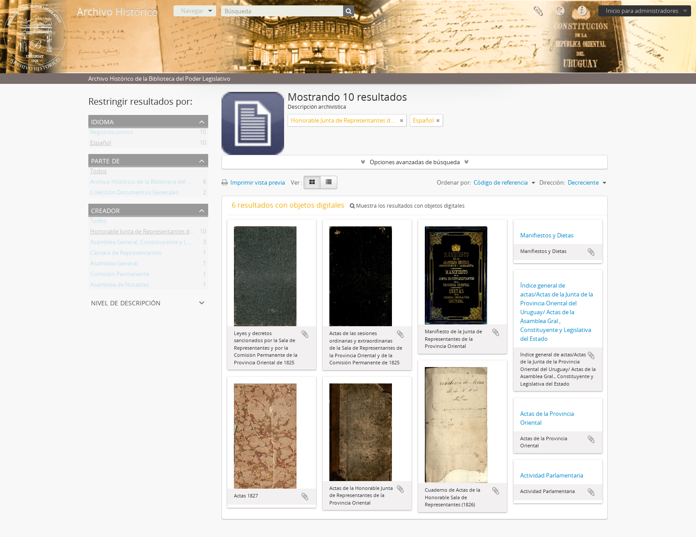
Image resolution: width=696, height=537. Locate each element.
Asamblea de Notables (119, 286)
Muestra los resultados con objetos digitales (407, 205)
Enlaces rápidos (582, 11)
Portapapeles (537, 11)
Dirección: (552, 182)
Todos (98, 173)
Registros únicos (111, 134)
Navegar (192, 11)
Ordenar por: (454, 182)
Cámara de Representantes (126, 254)
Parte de (105, 160)
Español (100, 144)
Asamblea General (114, 265)
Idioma (560, 11)
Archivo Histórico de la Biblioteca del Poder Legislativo (161, 183)
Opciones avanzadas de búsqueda (415, 162)
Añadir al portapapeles (305, 334)
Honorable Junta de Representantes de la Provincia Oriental (168, 233)
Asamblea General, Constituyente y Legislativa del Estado (165, 244)
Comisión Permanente (119, 276)
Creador (105, 210)
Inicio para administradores (642, 11)
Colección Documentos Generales (134, 194)
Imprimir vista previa (253, 182)
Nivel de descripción (126, 302)
